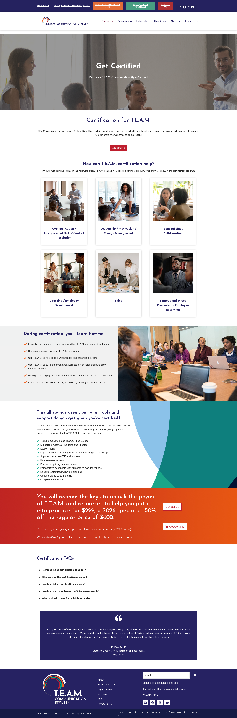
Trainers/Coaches (106, 685)
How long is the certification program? (64, 584)
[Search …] (166, 675)
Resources (191, 21)
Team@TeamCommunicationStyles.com (164, 689)
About (175, 21)
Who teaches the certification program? (64, 577)
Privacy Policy (105, 704)
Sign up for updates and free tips (160, 683)
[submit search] (195, 675)
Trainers (107, 21)
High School (160, 21)
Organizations (125, 21)
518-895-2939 (43, 6)
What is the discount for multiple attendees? (67, 598)
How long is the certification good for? (64, 570)
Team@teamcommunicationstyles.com (72, 6)
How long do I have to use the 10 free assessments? (70, 591)
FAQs (100, 699)
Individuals (143, 21)
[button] (107, 21)
